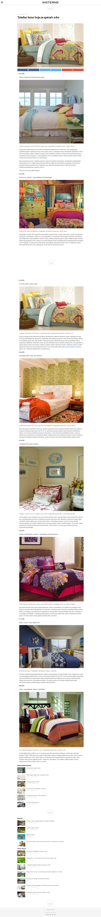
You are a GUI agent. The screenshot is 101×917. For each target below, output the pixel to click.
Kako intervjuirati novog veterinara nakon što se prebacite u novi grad (45, 841)
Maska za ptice (30, 834)
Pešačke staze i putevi (32, 827)
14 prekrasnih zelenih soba (33, 768)
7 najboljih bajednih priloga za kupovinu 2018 (38, 865)
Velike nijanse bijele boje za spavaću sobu (37, 775)
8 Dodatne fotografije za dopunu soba (36, 851)
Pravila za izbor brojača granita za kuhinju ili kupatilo (40, 821)
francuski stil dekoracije (49, 517)
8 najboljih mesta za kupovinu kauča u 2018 (38, 892)
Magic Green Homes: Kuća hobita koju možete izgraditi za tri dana (44, 871)
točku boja (63, 149)
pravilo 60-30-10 (41, 431)
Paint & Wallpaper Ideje (22, 14)
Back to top (50, 909)
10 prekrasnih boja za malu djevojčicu (36, 795)
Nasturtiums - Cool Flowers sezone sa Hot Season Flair (41, 858)
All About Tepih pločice (32, 802)
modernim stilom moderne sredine (35, 761)
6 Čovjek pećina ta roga (32, 781)
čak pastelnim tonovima (74, 347)
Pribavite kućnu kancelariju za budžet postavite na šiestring (42, 885)
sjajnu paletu (34, 607)
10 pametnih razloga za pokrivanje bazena (37, 878)
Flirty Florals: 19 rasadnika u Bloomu (36, 788)
